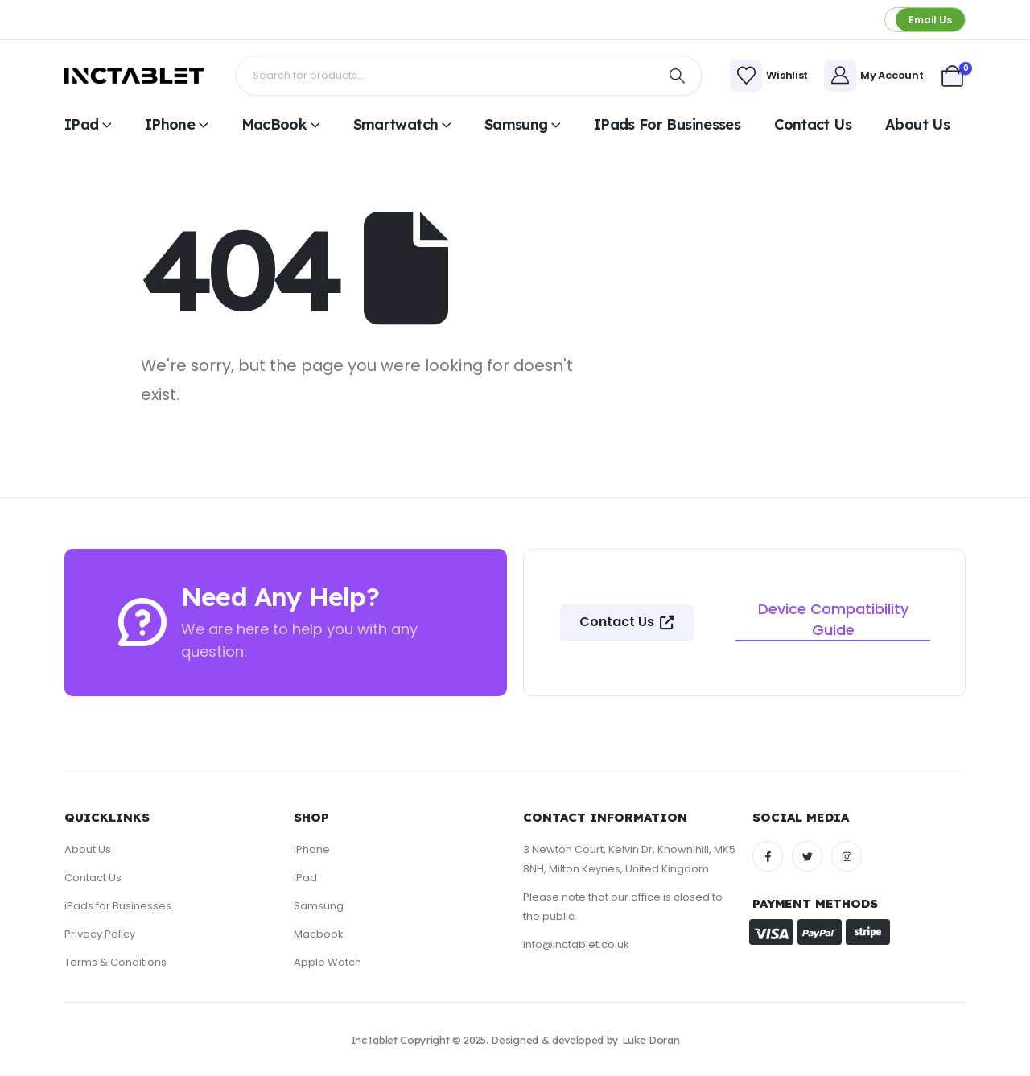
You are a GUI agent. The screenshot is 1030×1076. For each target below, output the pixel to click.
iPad (81, 124)
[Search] (677, 75)
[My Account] (873, 76)
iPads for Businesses (667, 124)
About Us (917, 124)
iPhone (170, 124)
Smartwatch (396, 124)
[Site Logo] (134, 76)
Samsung (516, 124)
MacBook (274, 124)
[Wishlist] (769, 76)
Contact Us (812, 124)
